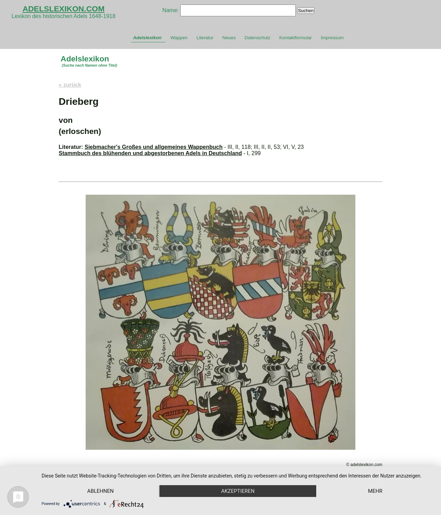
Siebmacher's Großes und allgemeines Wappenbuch (154, 147)
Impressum (332, 37)
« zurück (70, 85)
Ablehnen (100, 491)
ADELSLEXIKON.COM (64, 8)
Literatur (205, 37)
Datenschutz (257, 37)
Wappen (179, 37)
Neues (229, 37)
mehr (375, 491)
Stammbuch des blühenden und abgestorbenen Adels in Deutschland (150, 153)
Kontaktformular (295, 37)
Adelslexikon (147, 37)
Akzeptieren (237, 491)
